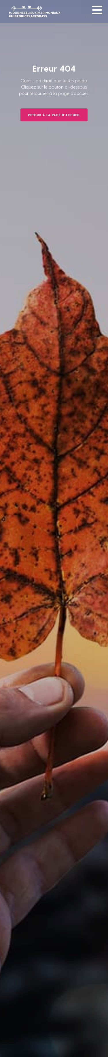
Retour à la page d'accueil (54, 115)
